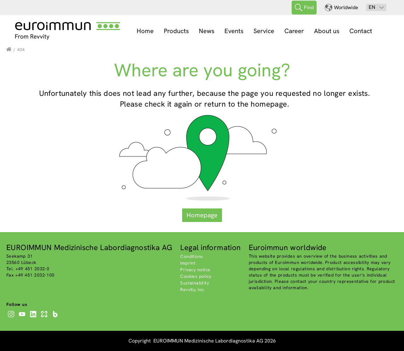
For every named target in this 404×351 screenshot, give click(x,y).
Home (145, 31)
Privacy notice (195, 269)
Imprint (187, 263)
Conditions (191, 256)
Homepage (202, 215)
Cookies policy (195, 276)
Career (294, 31)
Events (233, 31)
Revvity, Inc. (192, 289)
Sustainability (194, 283)
